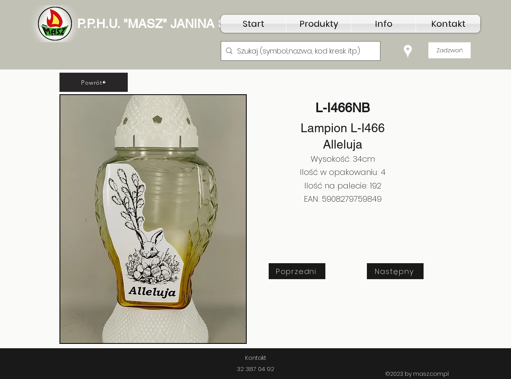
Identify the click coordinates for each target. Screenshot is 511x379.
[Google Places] (408, 51)
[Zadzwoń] (449, 50)
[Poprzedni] (297, 271)
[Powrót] (93, 82)
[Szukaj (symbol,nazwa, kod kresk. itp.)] (300, 51)
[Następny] (395, 271)
